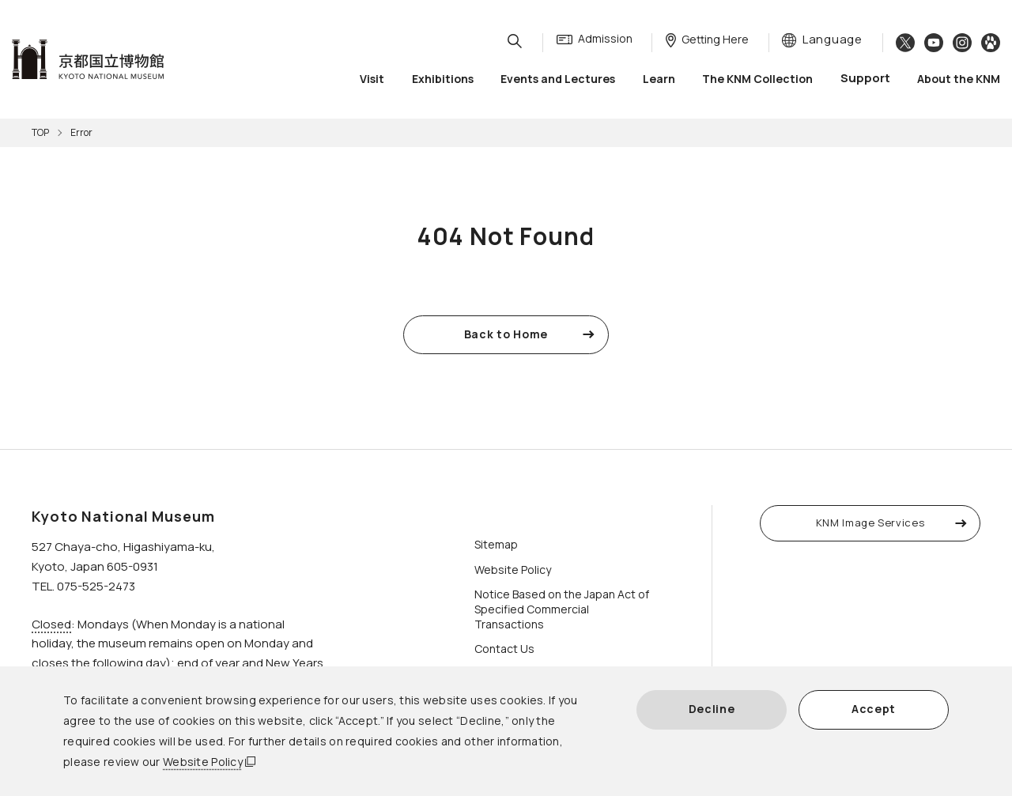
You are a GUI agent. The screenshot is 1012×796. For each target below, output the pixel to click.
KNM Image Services (870, 522)
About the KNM (958, 78)
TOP (40, 132)
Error (81, 132)
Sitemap (496, 544)
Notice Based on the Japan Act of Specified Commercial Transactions (561, 609)
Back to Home (506, 333)
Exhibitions (443, 78)
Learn (659, 78)
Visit (372, 78)
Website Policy (203, 761)
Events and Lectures (557, 78)
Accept (874, 708)
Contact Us (504, 648)
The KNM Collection (757, 78)
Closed (51, 624)
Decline (712, 708)
